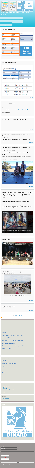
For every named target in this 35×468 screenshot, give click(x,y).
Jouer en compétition (6, 386)
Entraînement (5, 388)
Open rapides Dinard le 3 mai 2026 (8, 389)
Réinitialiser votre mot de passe (7, 464)
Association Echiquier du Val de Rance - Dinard (15, 12)
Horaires (5, 25)
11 (32, 314)
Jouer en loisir (5, 387)
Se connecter (20, 446)
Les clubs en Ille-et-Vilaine (7, 399)
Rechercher (3, 448)
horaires (4, 392)
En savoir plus (31, 57)
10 (29, 314)
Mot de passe (3, 457)
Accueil (17, 17)
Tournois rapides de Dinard (6, 17)
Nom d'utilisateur (3, 454)
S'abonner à (1, 318)
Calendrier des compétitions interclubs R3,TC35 (17, 22)
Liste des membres (6, 398)
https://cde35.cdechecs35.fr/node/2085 (21, 109)
